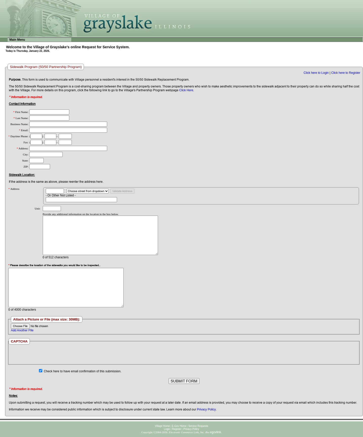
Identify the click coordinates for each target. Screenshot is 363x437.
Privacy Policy (206, 409)
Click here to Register (345, 73)
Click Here (186, 90)
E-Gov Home (179, 426)
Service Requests (198, 426)
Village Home (162, 426)
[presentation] (183, 354)
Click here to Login (316, 73)
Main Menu (17, 39)
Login (167, 429)
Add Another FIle (22, 330)
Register (176, 429)
